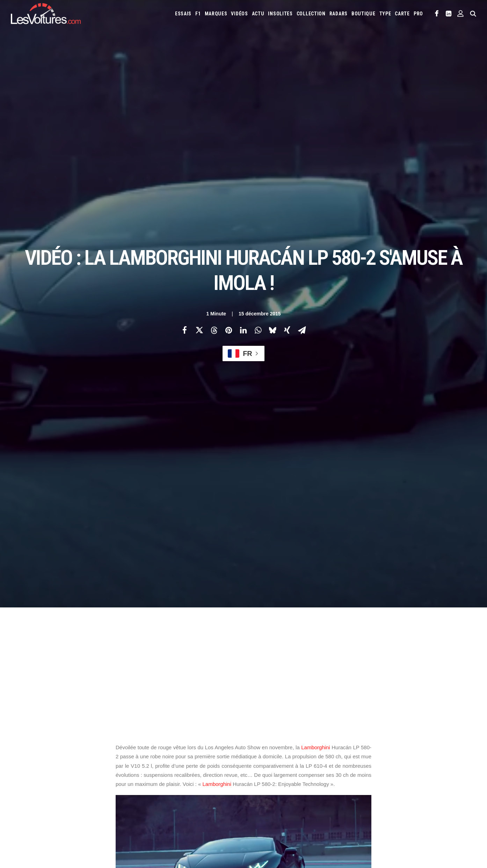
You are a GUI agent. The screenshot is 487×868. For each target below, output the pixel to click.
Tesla (304, 793)
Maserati (423, 770)
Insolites (280, 13)
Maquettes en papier (320, 813)
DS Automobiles (319, 759)
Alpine (304, 748)
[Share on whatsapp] (258, 123)
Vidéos (239, 13)
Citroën (257, 759)
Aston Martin (329, 748)
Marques (216, 13)
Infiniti (436, 759)
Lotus (403, 770)
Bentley (371, 748)
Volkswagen (349, 793)
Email (282, 681)
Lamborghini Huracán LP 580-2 (200, 553)
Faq (14, 774)
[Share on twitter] (199, 123)
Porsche (403, 782)
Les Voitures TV (150, 749)
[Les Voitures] (46, 13)
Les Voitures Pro (151, 761)
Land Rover (363, 770)
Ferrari (347, 759)
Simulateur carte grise (272, 813)
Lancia (340, 770)
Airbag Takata (263, 825)
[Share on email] (302, 123)
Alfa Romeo (281, 748)
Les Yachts (145, 774)
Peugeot (381, 782)
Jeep (254, 770)
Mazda (444, 770)
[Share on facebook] (184, 123)
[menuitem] (183, 13)
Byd (424, 748)
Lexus (386, 770)
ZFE (376, 813)
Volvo (373, 793)
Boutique (363, 13)
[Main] (243, 637)
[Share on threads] (214, 123)
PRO (418, 13)
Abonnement (23, 761)
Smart (287, 793)
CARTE (402, 13)
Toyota (323, 793)
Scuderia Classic (150, 786)
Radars (338, 13)
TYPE (385, 13)
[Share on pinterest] (228, 123)
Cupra (276, 759)
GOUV (422, 813)
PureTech (291, 825)
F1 (198, 13)
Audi (353, 748)
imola (153, 553)
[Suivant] (383, 637)
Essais (183, 13)
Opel (344, 782)
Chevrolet (444, 748)
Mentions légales (28, 798)
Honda (395, 759)
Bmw (389, 748)
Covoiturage (398, 813)
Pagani (361, 782)
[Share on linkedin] (243, 123)
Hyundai (415, 759)
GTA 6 (140, 804)
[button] (437, 13)
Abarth (257, 748)
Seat (254, 793)
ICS (137, 817)
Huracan (128, 553)
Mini (311, 782)
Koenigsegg (286, 770)
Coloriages (357, 813)
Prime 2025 (443, 813)
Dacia (293, 759)
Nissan (327, 782)
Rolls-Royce (451, 782)
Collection (311, 13)
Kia (266, 770)
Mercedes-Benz (286, 782)
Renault (425, 782)
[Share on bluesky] (272, 123)
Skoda (270, 793)
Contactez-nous (27, 786)
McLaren (258, 782)
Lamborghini (315, 333)
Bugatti (407, 748)
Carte (16, 749)
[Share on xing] (287, 123)
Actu (258, 13)
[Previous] (104, 637)
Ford (378, 759)
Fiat (364, 759)
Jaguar (456, 759)
